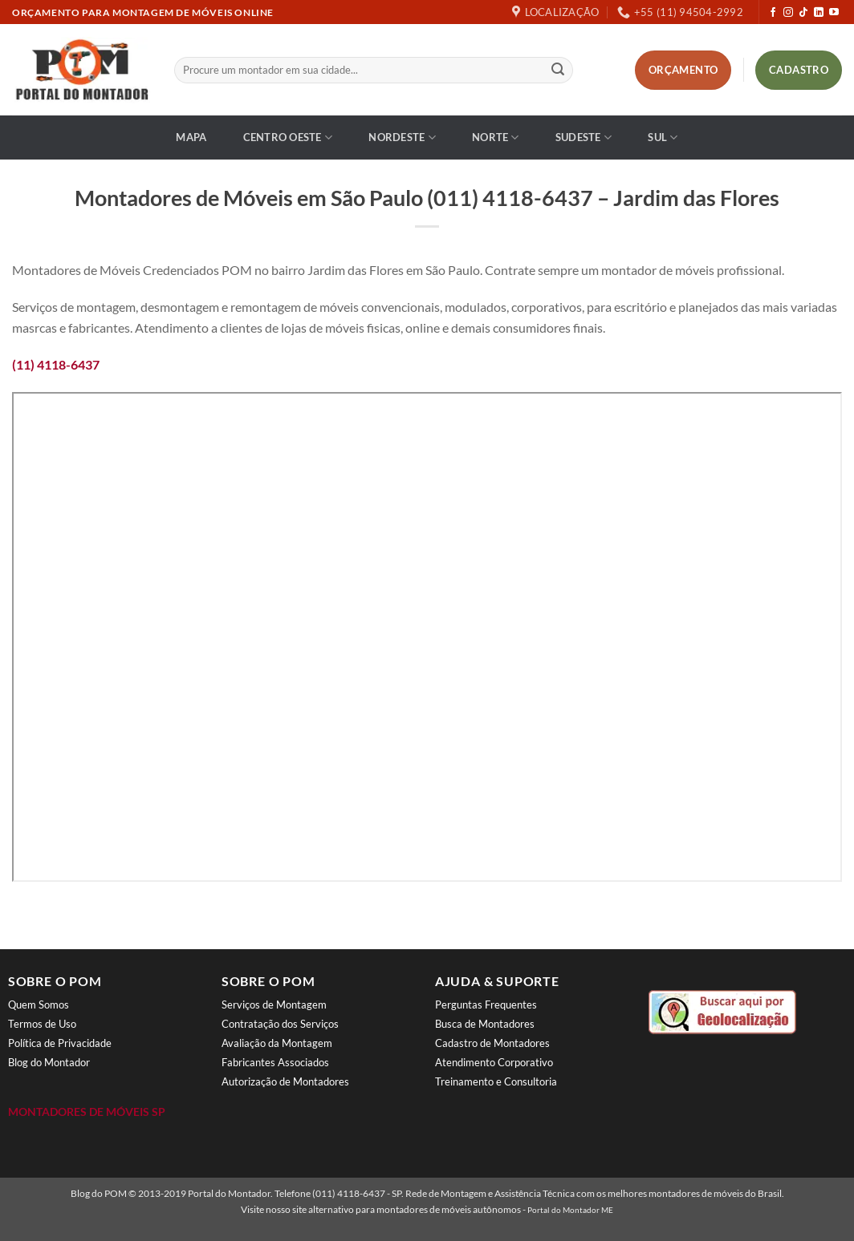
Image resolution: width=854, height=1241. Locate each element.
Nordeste (402, 137)
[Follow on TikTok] (803, 12)
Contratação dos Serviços (280, 1023)
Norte (495, 137)
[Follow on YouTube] (834, 12)
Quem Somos (38, 1004)
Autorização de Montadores (285, 1081)
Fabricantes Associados (275, 1062)
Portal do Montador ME (570, 1210)
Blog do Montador (49, 1062)
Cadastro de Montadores (492, 1043)
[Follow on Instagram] (788, 12)
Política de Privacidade (60, 1043)
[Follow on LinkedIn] (819, 12)
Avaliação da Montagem (277, 1043)
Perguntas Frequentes (486, 1004)
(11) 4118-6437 (56, 364)
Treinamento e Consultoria (496, 1081)
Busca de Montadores (485, 1023)
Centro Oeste (288, 137)
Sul (662, 137)
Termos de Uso (42, 1023)
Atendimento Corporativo (494, 1062)
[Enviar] (557, 70)
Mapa (191, 137)
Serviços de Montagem (274, 1004)
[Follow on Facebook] (773, 12)
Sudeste (583, 137)
